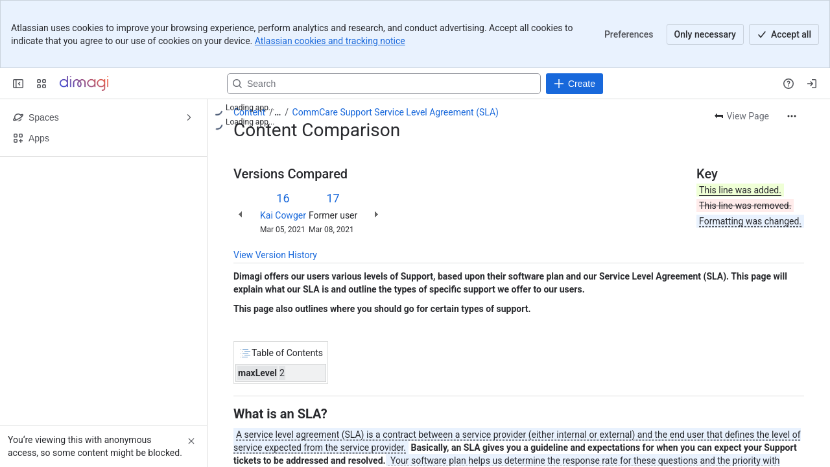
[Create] (574, 83)
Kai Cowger (283, 215)
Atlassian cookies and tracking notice (330, 41)
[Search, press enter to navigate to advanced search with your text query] (384, 83)
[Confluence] (84, 83)
